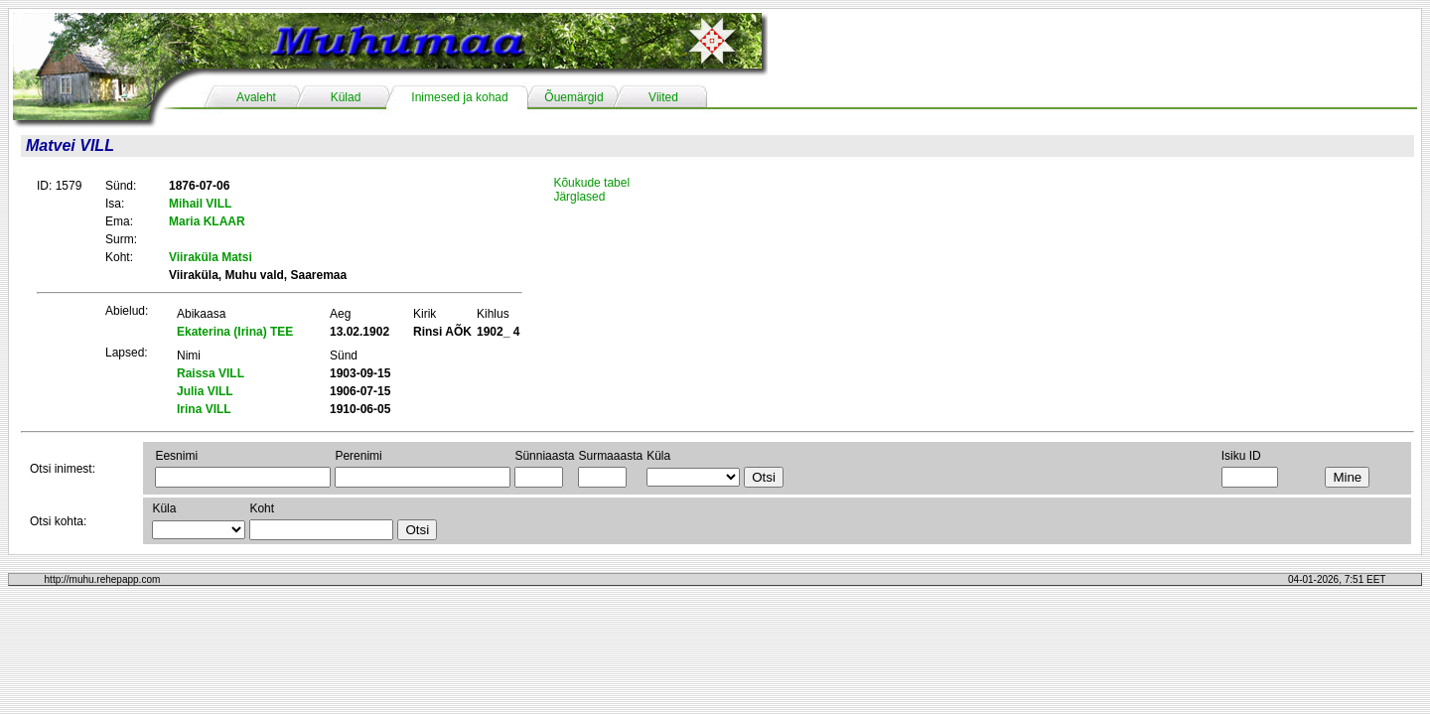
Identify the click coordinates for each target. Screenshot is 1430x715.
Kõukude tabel (591, 183)
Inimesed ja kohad (459, 97)
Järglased (579, 197)
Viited (663, 97)
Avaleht (256, 97)
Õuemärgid (573, 97)
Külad (346, 97)
